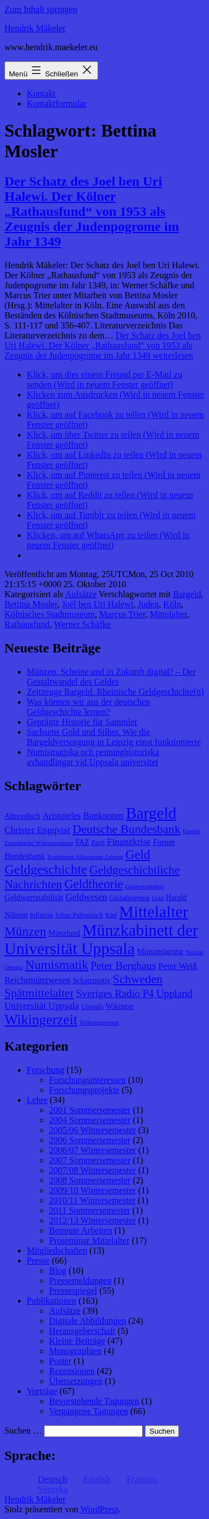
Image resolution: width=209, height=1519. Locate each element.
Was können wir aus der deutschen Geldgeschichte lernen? (88, 707)
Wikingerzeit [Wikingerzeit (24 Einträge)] (40, 1019)
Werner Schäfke (82, 624)
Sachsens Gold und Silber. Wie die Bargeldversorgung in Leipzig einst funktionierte (114, 737)
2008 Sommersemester (89, 1180)
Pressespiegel (73, 1290)
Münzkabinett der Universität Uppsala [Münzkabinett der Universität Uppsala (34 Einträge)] (101, 939)
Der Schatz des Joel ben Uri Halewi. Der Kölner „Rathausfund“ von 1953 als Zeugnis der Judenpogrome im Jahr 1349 (91, 211)
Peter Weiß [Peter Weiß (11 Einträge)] (177, 966)
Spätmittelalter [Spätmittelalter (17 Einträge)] (39, 993)
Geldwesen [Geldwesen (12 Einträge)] (87, 897)
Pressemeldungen (80, 1280)
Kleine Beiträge (77, 1341)
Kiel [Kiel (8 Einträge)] (111, 915)
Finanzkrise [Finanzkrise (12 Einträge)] (128, 841)
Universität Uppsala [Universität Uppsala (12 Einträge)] (41, 1005)
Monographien (75, 1351)
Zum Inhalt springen (40, 9)
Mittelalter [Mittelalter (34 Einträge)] (153, 912)
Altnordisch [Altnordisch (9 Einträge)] (22, 816)
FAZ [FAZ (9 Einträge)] (82, 842)
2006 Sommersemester (89, 1140)
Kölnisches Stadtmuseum (49, 614)
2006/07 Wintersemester (92, 1150)
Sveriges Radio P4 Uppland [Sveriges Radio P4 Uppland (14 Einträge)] (134, 993)
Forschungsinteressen (87, 1080)
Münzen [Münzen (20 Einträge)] (25, 932)
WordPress (99, 1509)
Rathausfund (27, 624)
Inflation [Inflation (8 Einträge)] (42, 915)
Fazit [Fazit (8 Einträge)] (98, 842)
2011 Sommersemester (89, 1210)
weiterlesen (102, 345)
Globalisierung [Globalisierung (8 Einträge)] (129, 898)
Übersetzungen (76, 1381)
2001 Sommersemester (89, 1110)
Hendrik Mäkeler (35, 28)
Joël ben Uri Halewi (97, 604)
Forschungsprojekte (84, 1090)
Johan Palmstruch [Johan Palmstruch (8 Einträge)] (79, 915)
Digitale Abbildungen (87, 1321)
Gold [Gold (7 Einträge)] (157, 898)
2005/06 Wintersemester (92, 1130)
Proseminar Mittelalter (89, 1240)
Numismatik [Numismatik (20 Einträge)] (56, 965)
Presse (38, 1260)
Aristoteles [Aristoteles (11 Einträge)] (61, 815)
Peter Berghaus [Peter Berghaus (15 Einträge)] (123, 965)
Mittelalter (168, 614)
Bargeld (187, 594)
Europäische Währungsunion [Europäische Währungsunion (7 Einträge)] (38, 843)
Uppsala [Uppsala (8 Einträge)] (92, 1006)
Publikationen (51, 1300)
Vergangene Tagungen (88, 1411)
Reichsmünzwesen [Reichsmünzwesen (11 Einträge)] (37, 980)
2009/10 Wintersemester (92, 1190)
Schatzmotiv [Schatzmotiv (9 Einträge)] (91, 980)
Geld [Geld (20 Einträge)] (137, 855)
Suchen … (23, 1430)
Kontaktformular (57, 103)
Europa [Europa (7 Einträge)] (191, 831)
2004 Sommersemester (89, 1120)
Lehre (37, 1100)
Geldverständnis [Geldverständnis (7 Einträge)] (144, 886)
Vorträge (42, 1391)
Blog (57, 1270)
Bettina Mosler (30, 604)
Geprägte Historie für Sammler (82, 722)
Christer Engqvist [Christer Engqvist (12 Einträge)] (37, 830)
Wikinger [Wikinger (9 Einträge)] (119, 1006)
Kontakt (41, 93)
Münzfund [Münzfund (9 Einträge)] (64, 933)
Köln (172, 604)
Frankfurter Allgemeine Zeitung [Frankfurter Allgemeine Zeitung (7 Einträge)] (85, 857)
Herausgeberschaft (82, 1331)
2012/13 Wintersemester (92, 1220)
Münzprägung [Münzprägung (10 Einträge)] (160, 951)
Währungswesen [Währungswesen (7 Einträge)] (99, 1022)
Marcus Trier (122, 614)
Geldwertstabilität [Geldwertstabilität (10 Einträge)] (34, 897)
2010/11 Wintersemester (92, 1200)
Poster (60, 1361)
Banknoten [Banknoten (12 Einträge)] (103, 815)
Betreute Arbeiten (80, 1230)
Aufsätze (80, 594)
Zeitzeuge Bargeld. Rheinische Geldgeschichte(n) (115, 691)
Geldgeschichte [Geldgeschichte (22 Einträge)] (45, 869)
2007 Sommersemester (89, 1160)
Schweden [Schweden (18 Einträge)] (137, 979)
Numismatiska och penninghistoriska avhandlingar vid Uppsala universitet (93, 757)
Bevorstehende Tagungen (94, 1401)
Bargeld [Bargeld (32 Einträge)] (151, 813)
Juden (148, 604)
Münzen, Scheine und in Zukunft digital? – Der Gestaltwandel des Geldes (111, 676)
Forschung (46, 1070)
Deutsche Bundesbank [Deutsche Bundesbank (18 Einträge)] (126, 829)
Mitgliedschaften (57, 1250)
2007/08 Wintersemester (92, 1170)
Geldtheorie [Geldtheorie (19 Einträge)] (93, 884)
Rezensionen (72, 1371)
